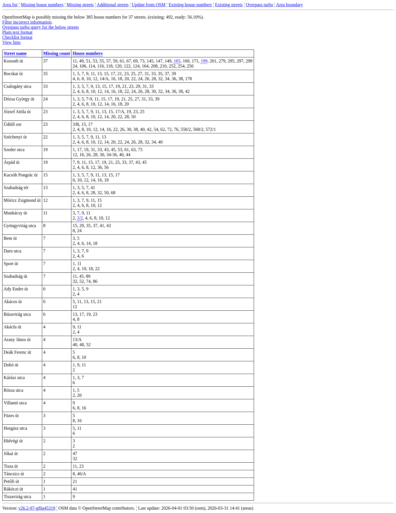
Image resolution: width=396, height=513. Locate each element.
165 (177, 61)
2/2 (80, 218)
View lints (11, 42)
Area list (10, 4)
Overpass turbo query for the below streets (40, 27)
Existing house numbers (190, 4)
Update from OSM (148, 4)
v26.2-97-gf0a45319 (36, 508)
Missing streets (80, 4)
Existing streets (229, 4)
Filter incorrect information (26, 22)
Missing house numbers (42, 4)
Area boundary (289, 4)
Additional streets (113, 4)
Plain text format (17, 32)
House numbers (88, 53)
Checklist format (17, 37)
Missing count (56, 53)
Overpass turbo (259, 4)
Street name (15, 53)
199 (204, 61)
